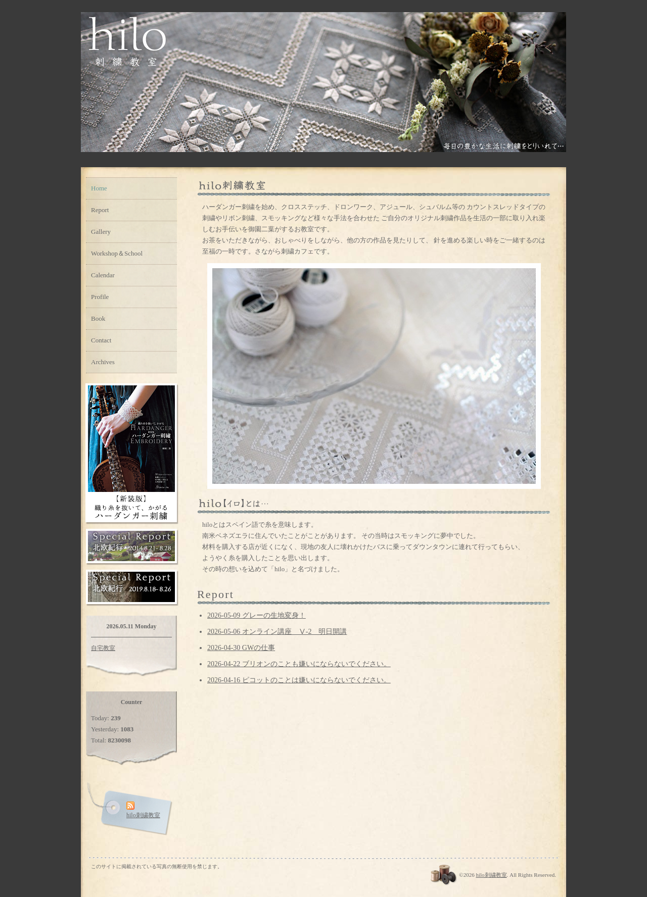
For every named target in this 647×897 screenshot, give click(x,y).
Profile (100, 297)
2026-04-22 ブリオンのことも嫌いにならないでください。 (299, 664)
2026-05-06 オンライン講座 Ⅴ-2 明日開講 (277, 631)
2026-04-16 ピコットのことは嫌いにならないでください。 (299, 680)
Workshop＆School (117, 253)
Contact (101, 340)
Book (98, 318)
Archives (103, 362)
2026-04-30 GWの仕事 (241, 648)
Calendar (103, 275)
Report (100, 210)
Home (99, 188)
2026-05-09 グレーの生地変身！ (256, 615)
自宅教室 (103, 648)
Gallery (101, 231)
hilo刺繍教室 (491, 875)
